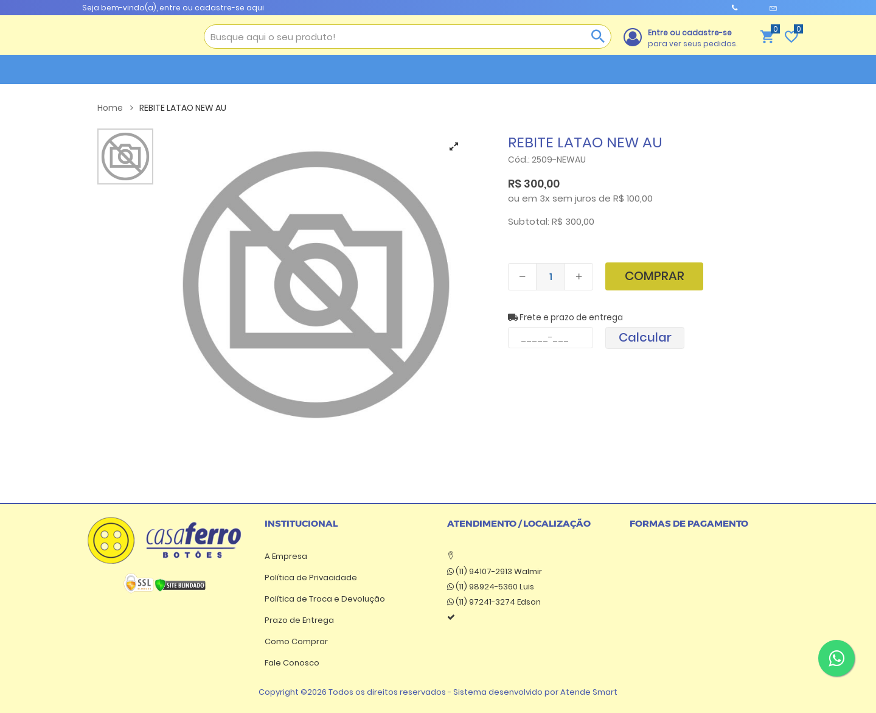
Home (115, 108)
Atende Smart (588, 692)
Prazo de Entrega (299, 620)
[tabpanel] (316, 284)
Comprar (654, 275)
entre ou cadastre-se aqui (211, 7)
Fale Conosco (292, 663)
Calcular (645, 337)
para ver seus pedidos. (692, 38)
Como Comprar (296, 641)
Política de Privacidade (311, 577)
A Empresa (286, 556)
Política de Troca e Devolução (325, 599)
